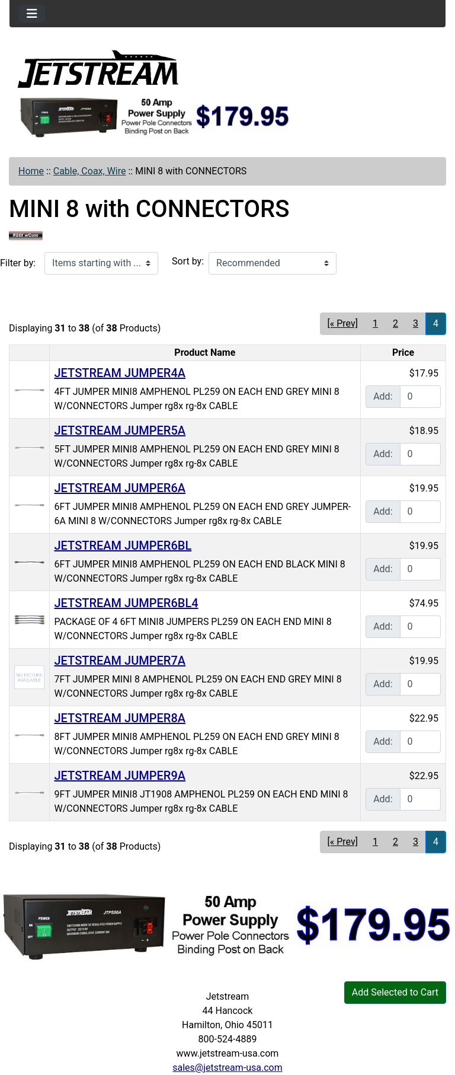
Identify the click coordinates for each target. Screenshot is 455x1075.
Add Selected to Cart (395, 992)
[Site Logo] (98, 68)
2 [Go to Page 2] (395, 323)
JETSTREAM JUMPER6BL (123, 545)
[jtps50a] (154, 116)
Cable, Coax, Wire (89, 171)
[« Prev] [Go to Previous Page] (343, 323)
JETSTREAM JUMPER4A (120, 373)
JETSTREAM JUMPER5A (120, 430)
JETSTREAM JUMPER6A (120, 488)
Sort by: (188, 261)
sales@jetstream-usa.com (227, 1067)
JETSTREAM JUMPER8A (120, 718)
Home (31, 171)
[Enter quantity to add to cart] (420, 396)
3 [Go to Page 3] (415, 323)
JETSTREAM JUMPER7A (120, 660)
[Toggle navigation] (32, 14)
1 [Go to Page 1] (375, 323)
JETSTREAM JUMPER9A (120, 775)
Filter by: (18, 263)
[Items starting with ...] (101, 263)
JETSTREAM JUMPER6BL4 (126, 603)
